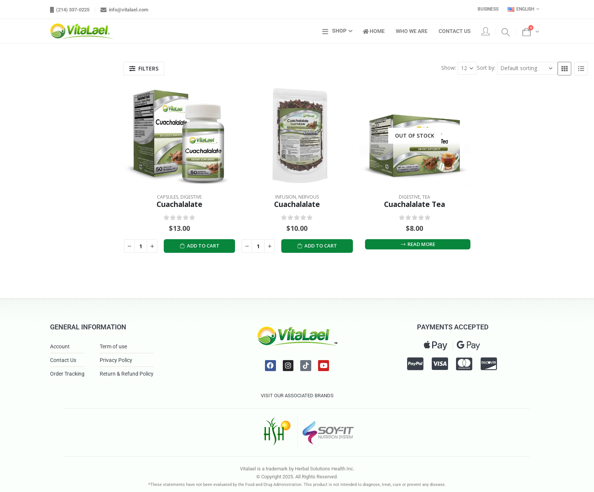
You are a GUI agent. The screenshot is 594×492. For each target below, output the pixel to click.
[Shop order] (527, 68)
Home (374, 31)
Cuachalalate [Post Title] (179, 204)
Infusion (285, 197)
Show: (448, 67)
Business (488, 9)
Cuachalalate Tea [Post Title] (414, 204)
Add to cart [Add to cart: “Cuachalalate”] (200, 245)
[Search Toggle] (506, 31)
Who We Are (412, 31)
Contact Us (455, 31)
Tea (426, 197)
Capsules (167, 197)
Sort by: (486, 67)
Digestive (191, 197)
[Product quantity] (140, 246)
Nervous (308, 197)
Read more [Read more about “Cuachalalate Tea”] (417, 244)
